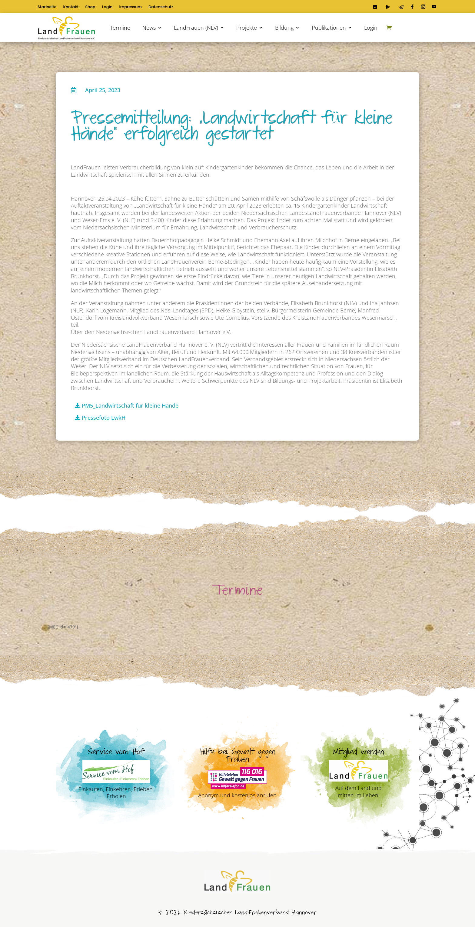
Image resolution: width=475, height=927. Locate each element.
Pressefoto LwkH (103, 417)
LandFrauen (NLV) (196, 27)
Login (107, 7)
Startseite (47, 7)
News (149, 27)
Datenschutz (160, 7)
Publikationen (329, 27)
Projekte (246, 27)
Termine (120, 27)
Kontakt (71, 7)
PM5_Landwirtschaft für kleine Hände (130, 405)
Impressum (130, 7)
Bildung (284, 27)
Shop (90, 7)
